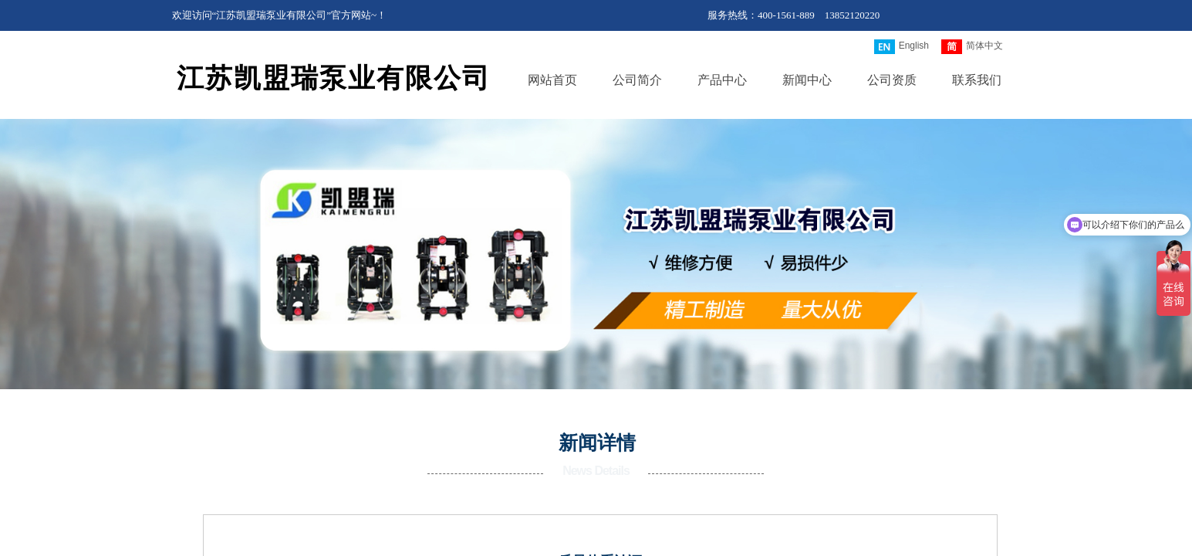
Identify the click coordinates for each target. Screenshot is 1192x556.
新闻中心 (807, 79)
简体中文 (972, 46)
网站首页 (552, 79)
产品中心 (722, 79)
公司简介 (637, 79)
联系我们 (976, 79)
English (901, 46)
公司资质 (892, 79)
